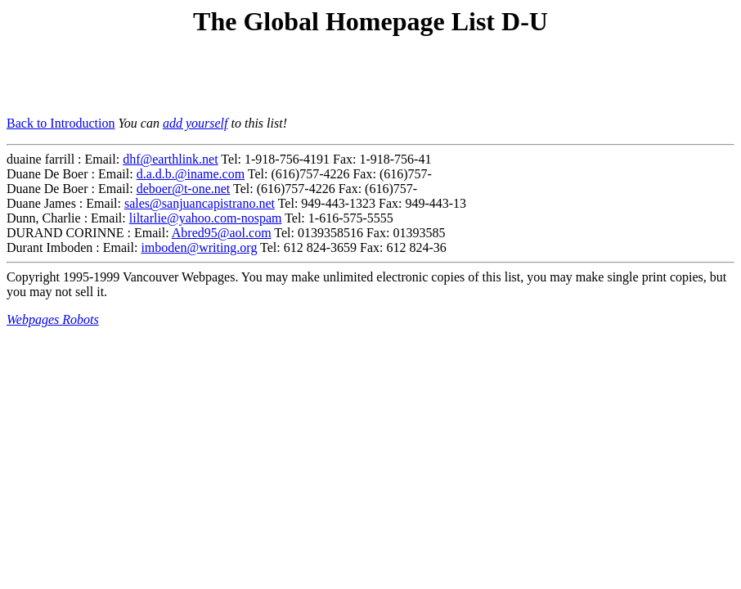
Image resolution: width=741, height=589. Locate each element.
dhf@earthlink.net (170, 159)
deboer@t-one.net (184, 189)
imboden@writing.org (199, 247)
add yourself (195, 123)
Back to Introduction (61, 123)
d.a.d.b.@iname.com (191, 174)
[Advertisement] (198, 78)
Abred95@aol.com (222, 233)
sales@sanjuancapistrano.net (199, 203)
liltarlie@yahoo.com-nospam (205, 218)
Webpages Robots (53, 319)
